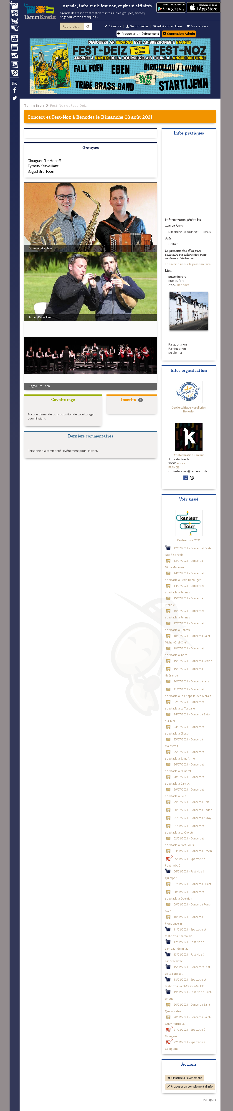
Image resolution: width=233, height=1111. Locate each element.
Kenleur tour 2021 (188, 540)
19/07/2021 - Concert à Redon (193, 661)
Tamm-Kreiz (34, 105)
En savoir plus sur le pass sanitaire (188, 264)
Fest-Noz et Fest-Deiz (68, 105)
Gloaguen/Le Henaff (44, 160)
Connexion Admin (179, 33)
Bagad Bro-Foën (41, 171)
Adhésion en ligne (167, 26)
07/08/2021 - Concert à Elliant (192, 884)
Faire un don (197, 26)
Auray (181, 463)
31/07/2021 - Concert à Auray (192, 818)
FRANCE (173, 467)
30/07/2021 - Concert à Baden (193, 810)
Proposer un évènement (138, 33)
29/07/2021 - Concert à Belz (191, 802)
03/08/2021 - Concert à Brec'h (193, 851)
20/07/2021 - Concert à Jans (191, 681)
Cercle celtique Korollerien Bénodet (189, 410)
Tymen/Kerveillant (43, 165)
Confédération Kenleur (189, 455)
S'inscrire (113, 26)
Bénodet (85, 116)
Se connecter (137, 26)
